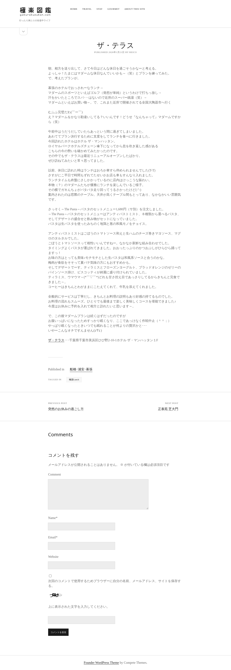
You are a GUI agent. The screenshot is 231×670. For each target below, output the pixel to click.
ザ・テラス (56, 340)
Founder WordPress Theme (101, 662)
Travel (87, 9)
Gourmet (113, 9)
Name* (52, 518)
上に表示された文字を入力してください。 (79, 606)
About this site (134, 9)
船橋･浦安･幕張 (81, 369)
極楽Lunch (74, 379)
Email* (52, 537)
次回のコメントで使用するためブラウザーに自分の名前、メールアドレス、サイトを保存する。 (114, 583)
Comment (54, 474)
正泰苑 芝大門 (168, 409)
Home (73, 9)
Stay (99, 9)
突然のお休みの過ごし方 (66, 409)
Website (53, 556)
